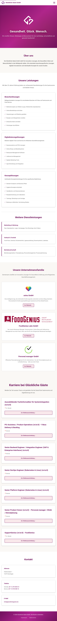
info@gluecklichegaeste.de (11, 602)
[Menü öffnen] (54, 3)
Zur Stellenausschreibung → (28, 412)
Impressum (24, 617)
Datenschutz (32, 617)
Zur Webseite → (28, 305)
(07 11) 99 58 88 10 (14, 587)
